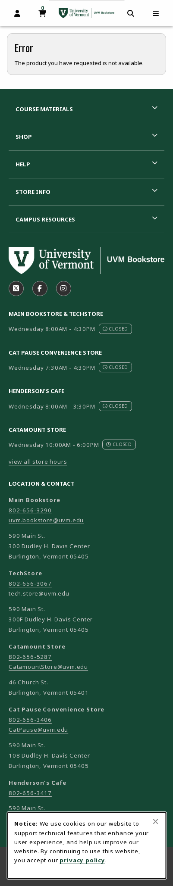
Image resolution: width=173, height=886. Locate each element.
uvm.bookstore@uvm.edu (46, 520)
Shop (24, 136)
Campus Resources (45, 219)
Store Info (33, 192)
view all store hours (38, 461)
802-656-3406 (30, 720)
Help (23, 164)
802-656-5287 (30, 657)
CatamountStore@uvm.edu (48, 667)
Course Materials (44, 109)
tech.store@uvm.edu (39, 593)
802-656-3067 (30, 583)
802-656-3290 (30, 510)
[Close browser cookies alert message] (155, 821)
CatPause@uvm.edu (38, 729)
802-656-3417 (30, 793)
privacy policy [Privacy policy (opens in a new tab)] (82, 860)
